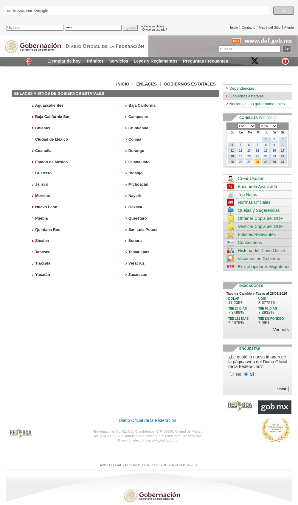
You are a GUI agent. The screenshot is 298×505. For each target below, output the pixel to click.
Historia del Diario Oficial (261, 250)
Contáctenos (250, 242)
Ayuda (289, 27)
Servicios (118, 61)
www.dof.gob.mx (164, 440)
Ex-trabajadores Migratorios (264, 266)
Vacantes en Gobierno (259, 258)
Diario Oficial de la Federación (147, 420)
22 (265, 156)
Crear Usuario (251, 178)
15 (265, 150)
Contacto (248, 27)
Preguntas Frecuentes (205, 61)
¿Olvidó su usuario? (154, 29)
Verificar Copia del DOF (260, 226)
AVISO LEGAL (111, 465)
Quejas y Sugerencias (259, 210)
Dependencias (241, 88)
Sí (252, 374)
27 (249, 162)
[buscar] (136, 10)
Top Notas (247, 194)
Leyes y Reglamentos (156, 61)
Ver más (281, 329)
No (238, 374)
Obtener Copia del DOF (260, 218)
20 (249, 156)
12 (240, 150)
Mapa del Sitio (269, 27)
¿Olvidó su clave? (152, 26)
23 (274, 156)
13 (249, 150)
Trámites (95, 61)
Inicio (234, 27)
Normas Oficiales (254, 202)
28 (257, 162)
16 (274, 150)
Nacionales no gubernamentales (257, 104)
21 (257, 156)
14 (257, 150)
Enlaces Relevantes (257, 234)
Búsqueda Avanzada (257, 186)
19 (240, 156)
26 (240, 162)
